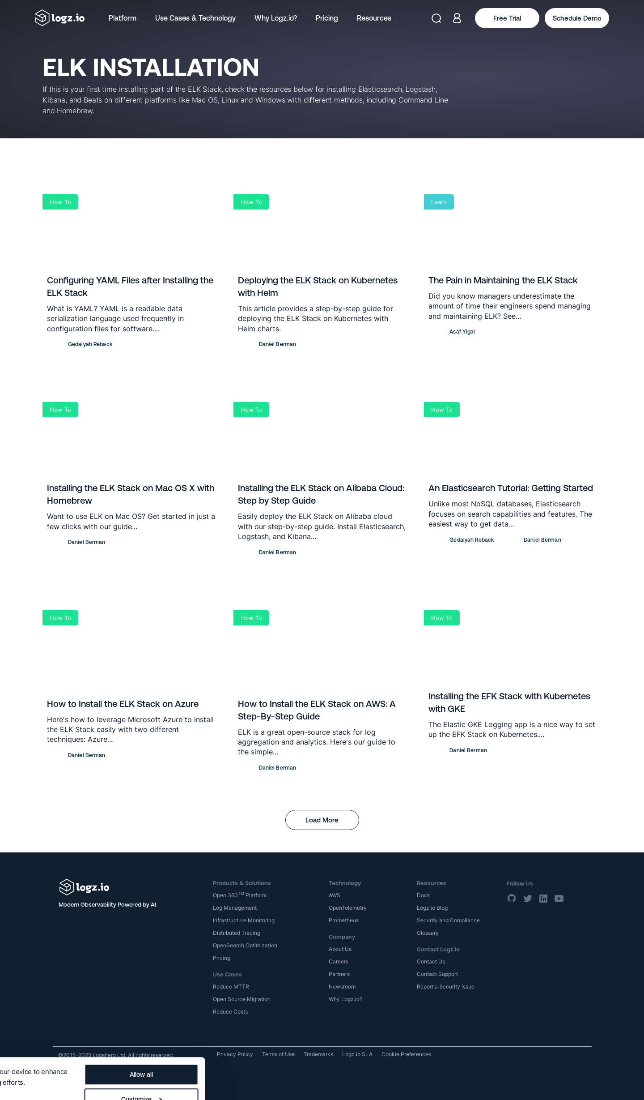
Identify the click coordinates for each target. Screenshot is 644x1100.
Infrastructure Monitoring (244, 920)
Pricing (327, 18)
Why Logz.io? (275, 18)
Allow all (339, 1033)
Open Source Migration (242, 999)
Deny (338, 1082)
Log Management (235, 907)
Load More (322, 820)
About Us (340, 949)
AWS (334, 895)
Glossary (428, 932)
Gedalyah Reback (90, 344)
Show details (28, 1056)
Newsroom (342, 986)
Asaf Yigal (462, 332)
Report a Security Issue (446, 986)
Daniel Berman (278, 344)
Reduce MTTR (231, 986)
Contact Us (431, 961)
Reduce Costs (230, 1011)
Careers (338, 961)
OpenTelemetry (348, 907)
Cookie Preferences (406, 1054)
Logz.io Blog (432, 907)
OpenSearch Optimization (245, 945)
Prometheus (344, 920)
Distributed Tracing (236, 932)
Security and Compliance (448, 920)
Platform (122, 18)
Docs (423, 895)
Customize (339, 1057)
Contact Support (437, 974)
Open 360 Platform (240, 895)
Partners (339, 974)
